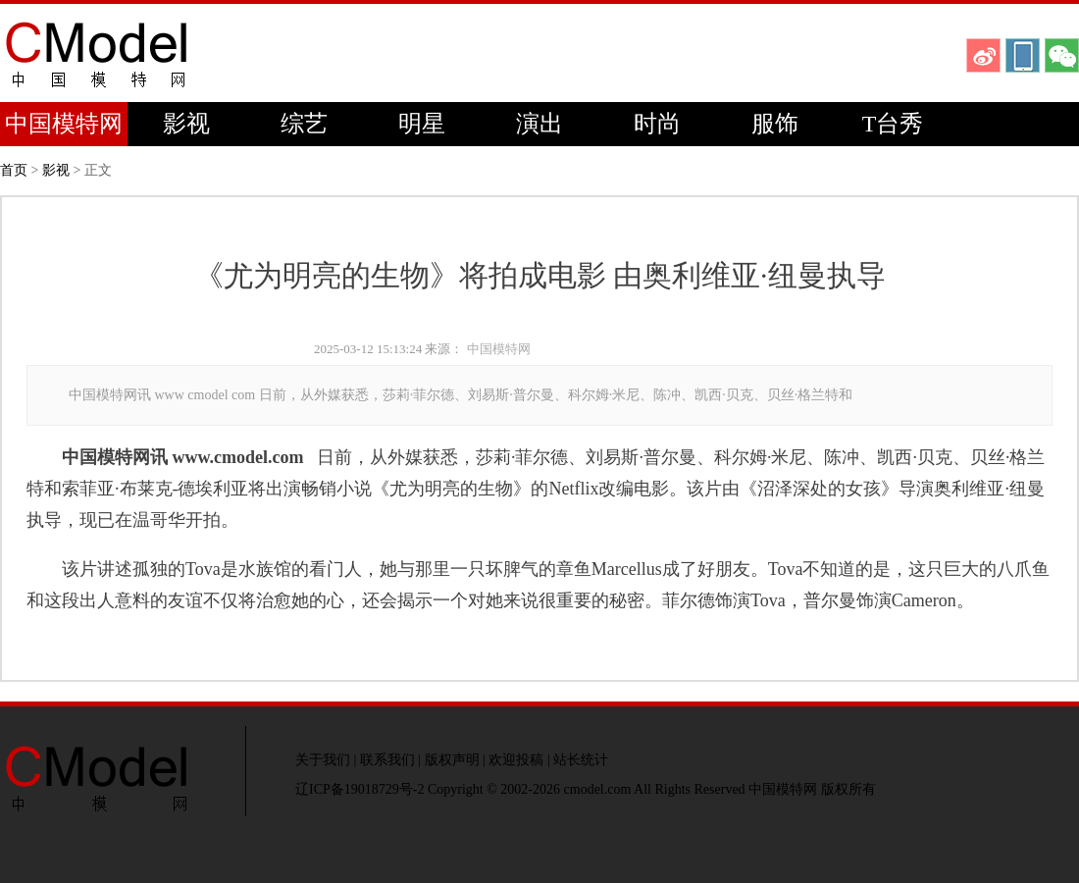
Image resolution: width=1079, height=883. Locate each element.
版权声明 (452, 760)
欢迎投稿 (515, 760)
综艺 (304, 123)
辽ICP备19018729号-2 (359, 789)
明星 (421, 123)
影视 (186, 123)
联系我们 (387, 760)
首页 (13, 170)
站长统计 (580, 760)
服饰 (774, 123)
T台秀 (893, 123)
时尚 (657, 123)
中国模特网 (64, 123)
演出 (539, 123)
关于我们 (322, 760)
